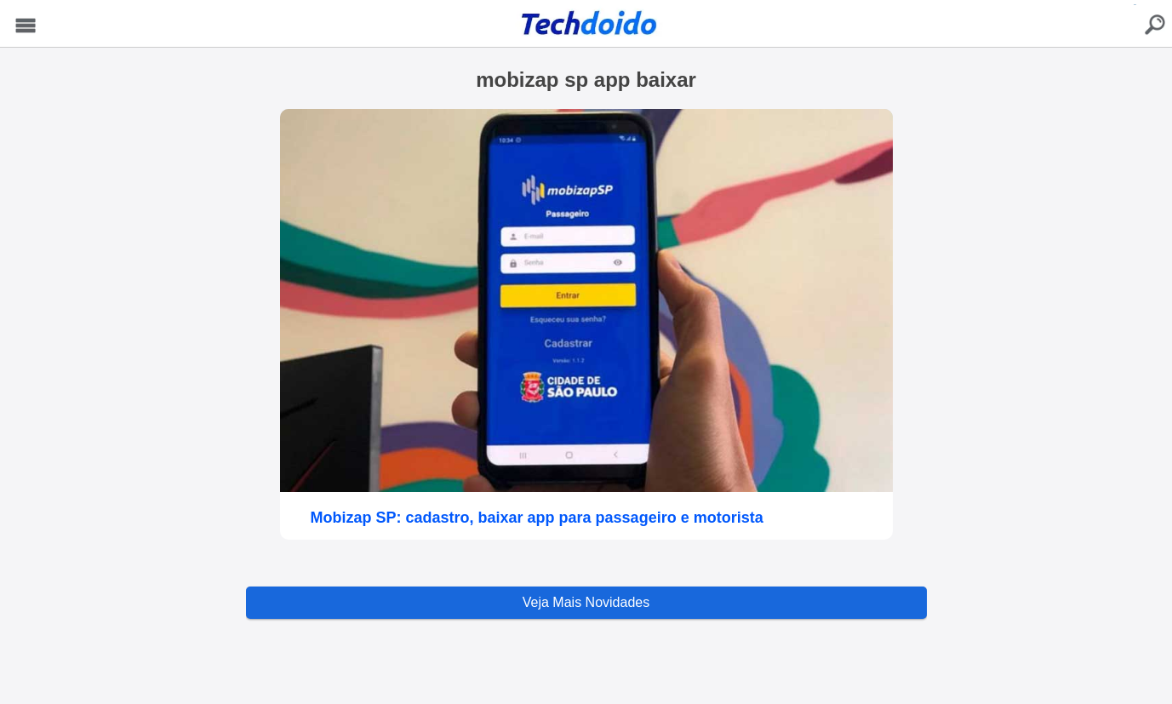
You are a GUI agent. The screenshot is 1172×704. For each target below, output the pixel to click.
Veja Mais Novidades (586, 602)
